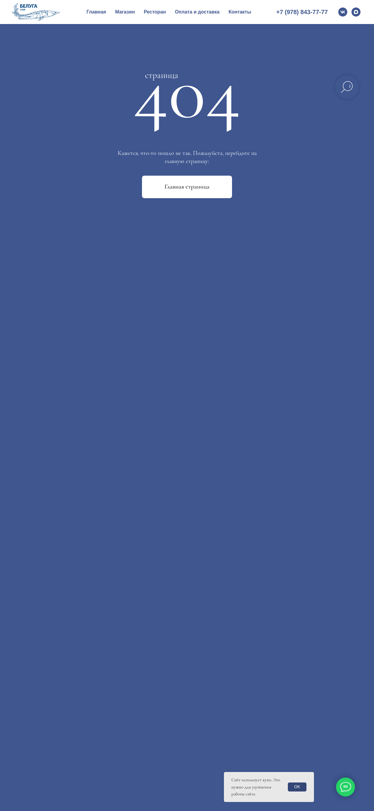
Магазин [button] (125, 11)
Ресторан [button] (155, 11)
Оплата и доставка (197, 11)
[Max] (355, 12)
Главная (96, 11)
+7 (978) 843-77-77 (302, 12)
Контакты (239, 11)
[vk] (342, 12)
